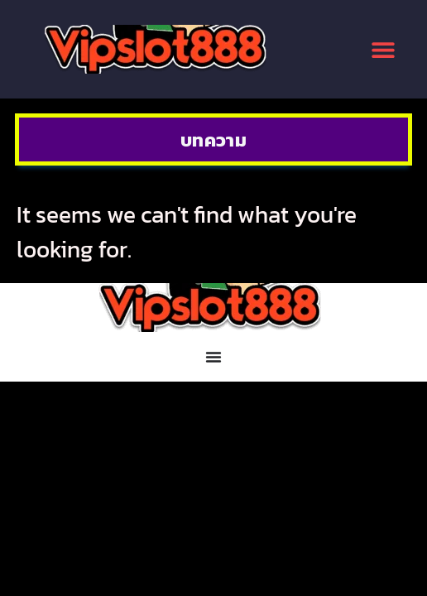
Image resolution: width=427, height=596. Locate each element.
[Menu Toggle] (213, 356)
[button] (383, 49)
